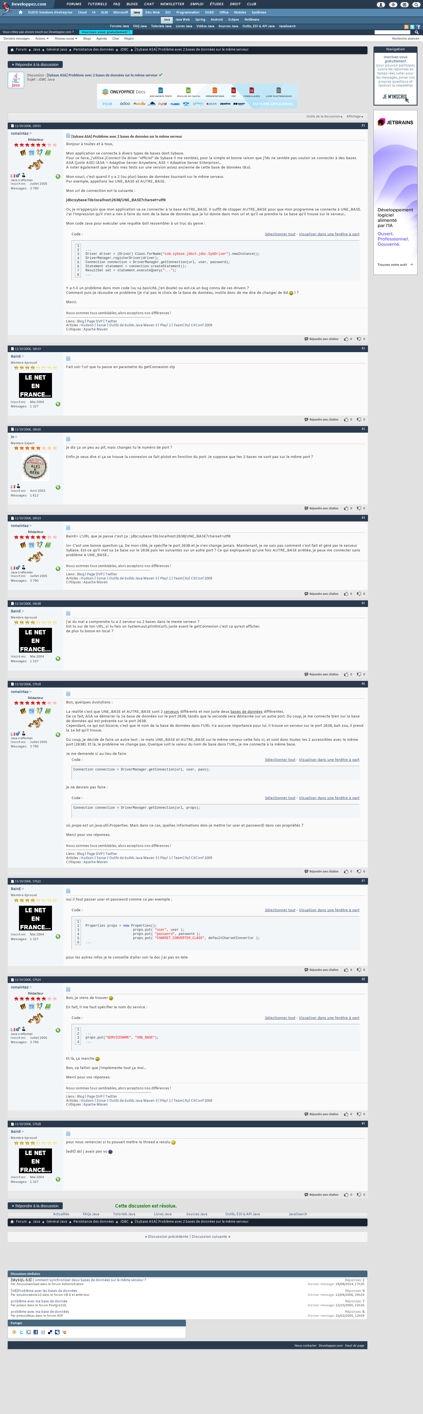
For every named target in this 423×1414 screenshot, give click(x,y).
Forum (21, 50)
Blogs (132, 4)
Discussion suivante (209, 1237)
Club (251, 4)
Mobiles (240, 13)
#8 (363, 979)
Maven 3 (150, 325)
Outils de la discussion (323, 116)
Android (217, 20)
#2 (363, 348)
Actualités (61, 1214)
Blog (80, 321)
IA (93, 13)
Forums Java (119, 26)
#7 (363, 881)
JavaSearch (287, 26)
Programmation (187, 13)
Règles (129, 38)
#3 (363, 429)
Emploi (196, 4)
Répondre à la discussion (35, 64)
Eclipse (233, 20)
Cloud (82, 13)
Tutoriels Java (161, 26)
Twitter (111, 321)
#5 (363, 603)
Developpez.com (331, 1345)
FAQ (116, 4)
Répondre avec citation (322, 339)
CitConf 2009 (201, 325)
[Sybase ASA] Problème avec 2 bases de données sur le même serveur (102, 75)
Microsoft (120, 13)
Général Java (56, 50)
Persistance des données (93, 50)
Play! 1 (165, 325)
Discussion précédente (168, 1237)
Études (216, 4)
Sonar (101, 325)
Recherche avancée (405, 38)
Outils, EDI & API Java (258, 26)
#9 (363, 1123)
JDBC (124, 50)
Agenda (101, 38)
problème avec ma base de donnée (39, 1301)
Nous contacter (306, 1345)
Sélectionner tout (280, 234)
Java (136, 13)
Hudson (87, 325)
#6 (363, 684)
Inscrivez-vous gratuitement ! (106, 32)
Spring (200, 20)
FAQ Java (140, 26)
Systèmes (259, 13)
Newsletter (172, 4)
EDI (168, 13)
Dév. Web (152, 13)
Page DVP (95, 321)
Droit (235, 4)
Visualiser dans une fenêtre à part (329, 234)
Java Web (182, 20)
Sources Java (228, 26)
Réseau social (64, 38)
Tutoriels (97, 4)
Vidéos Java (205, 26)
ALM (104, 13)
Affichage (354, 116)
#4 (363, 518)
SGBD (209, 13)
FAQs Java (91, 1214)
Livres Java (184, 26)
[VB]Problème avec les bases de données (44, 1291)
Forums (73, 4)
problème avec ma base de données (40, 1312)
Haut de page (354, 1345)
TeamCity (181, 325)
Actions (40, 38)
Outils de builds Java (125, 325)
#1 (363, 125)
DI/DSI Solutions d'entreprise (50, 13)
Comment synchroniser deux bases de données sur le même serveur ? (89, 1280)
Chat (148, 4)
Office (224, 13)
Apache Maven (95, 329)
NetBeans (252, 20)
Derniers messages (17, 38)
